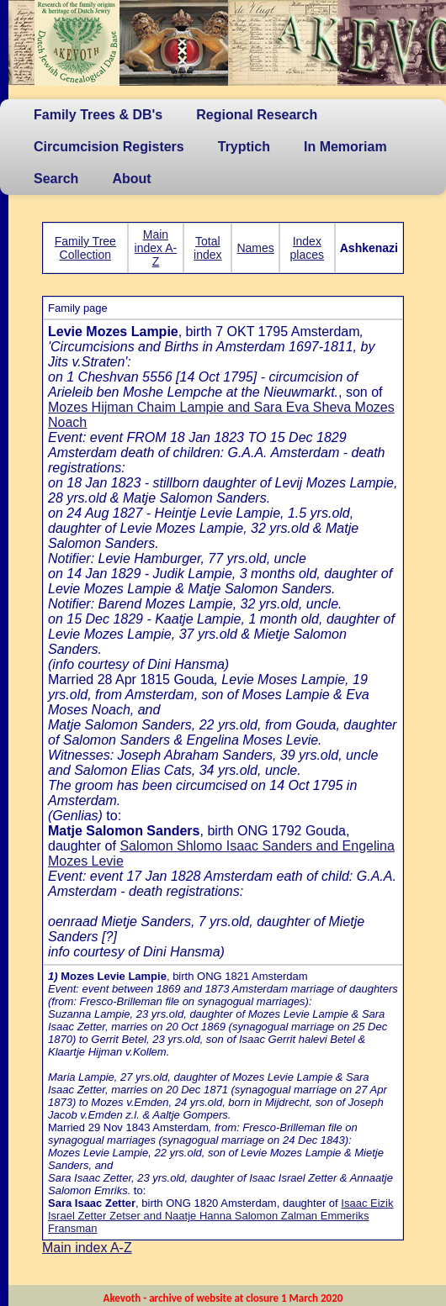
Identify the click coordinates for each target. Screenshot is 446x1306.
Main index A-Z (156, 248)
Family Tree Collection (85, 247)
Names (254, 248)
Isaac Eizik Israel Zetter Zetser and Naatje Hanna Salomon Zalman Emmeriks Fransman (220, 1216)
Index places (307, 247)
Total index (207, 247)
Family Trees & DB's (98, 115)
